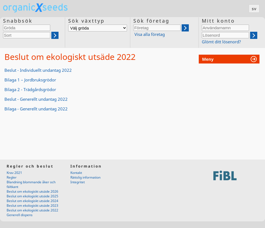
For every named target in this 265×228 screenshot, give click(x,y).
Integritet (77, 182)
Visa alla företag (149, 34)
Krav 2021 (14, 172)
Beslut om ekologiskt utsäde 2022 (32, 210)
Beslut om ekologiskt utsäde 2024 (32, 200)
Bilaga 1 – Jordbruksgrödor (30, 80)
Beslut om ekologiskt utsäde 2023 (32, 205)
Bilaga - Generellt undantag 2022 (36, 109)
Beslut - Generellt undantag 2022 (36, 99)
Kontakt (76, 172)
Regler (12, 177)
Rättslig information (85, 177)
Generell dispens (20, 215)
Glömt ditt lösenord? (221, 41)
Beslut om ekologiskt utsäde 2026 (32, 191)
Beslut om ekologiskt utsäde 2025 (32, 196)
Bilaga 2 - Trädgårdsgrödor (30, 89)
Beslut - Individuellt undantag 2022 (38, 70)
